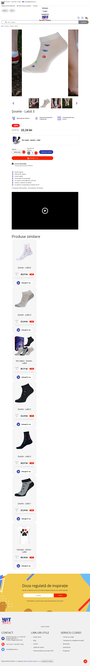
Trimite (60, 595)
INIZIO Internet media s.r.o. (31, 661)
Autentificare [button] (67, 647)
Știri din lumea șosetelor (24, 6)
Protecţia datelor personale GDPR (43, 651)
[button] (82, 18)
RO (12, 11)
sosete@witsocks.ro (29, 2)
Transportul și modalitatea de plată (73, 640)
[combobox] (19, 152)
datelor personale (58, 601)
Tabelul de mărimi (46, 152)
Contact (35, 6)
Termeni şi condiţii (68, 637)
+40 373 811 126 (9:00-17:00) (11, 2)
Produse (6, 26)
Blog (34, 640)
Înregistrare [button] (66, 651)
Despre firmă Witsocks (8, 6)
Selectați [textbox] (17, 152)
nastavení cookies (47, 661)
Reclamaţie (66, 644)
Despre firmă (37, 637)
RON (5, 11)
